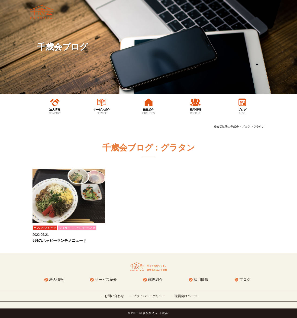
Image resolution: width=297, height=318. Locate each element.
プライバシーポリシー (149, 296)
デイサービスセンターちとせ (77, 227)
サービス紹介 (102, 111)
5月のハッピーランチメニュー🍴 (59, 241)
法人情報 (55, 111)
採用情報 (195, 111)
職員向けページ (185, 296)
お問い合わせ (114, 296)
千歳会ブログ (62, 47)
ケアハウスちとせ (45, 227)
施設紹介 (148, 111)
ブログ (242, 111)
